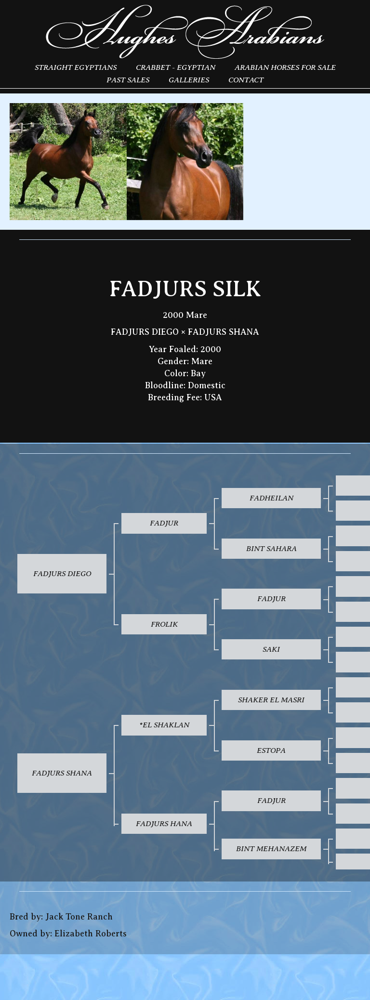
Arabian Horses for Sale (285, 67)
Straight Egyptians (76, 67)
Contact (246, 79)
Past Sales (127, 79)
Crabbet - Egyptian (175, 67)
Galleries (189, 79)
